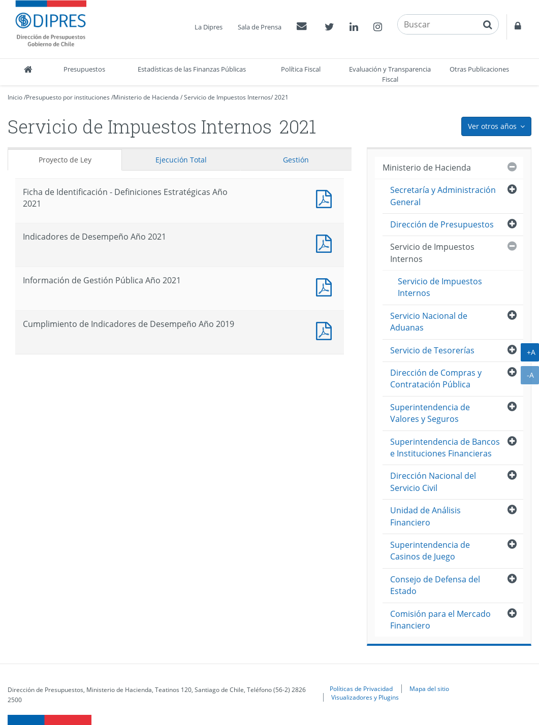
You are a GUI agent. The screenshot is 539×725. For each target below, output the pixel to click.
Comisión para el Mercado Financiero (440, 619)
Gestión (296, 159)
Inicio (15, 97)
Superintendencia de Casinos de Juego (430, 550)
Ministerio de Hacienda (146, 97)
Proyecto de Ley (65, 159)
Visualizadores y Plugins (365, 697)
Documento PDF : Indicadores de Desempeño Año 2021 (326, 242)
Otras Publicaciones (479, 69)
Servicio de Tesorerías (432, 350)
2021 (281, 97)
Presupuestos (84, 69)
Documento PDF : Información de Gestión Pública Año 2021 (326, 286)
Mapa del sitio (429, 688)
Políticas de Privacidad (361, 688)
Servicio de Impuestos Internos (227, 97)
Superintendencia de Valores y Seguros (430, 413)
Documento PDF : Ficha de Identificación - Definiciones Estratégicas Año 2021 (326, 197)
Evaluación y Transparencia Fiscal (390, 74)
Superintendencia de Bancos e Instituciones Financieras (445, 447)
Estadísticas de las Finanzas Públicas (192, 69)
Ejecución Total (181, 159)
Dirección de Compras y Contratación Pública (436, 378)
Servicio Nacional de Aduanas (428, 321)
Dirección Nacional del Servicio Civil (433, 481)
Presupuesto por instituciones (68, 97)
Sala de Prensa (259, 26)
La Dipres (209, 26)
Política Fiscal (301, 69)
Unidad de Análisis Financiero (425, 516)
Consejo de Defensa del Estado (435, 585)
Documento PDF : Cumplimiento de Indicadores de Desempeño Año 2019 (326, 329)
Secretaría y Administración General (443, 195)
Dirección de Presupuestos (442, 224)
